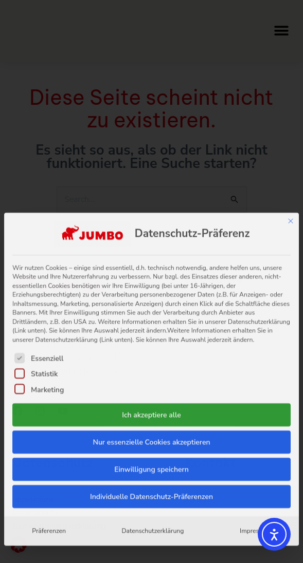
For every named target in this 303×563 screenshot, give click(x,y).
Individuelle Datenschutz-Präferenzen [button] (151, 408)
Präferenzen (49, 442)
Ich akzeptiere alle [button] (151, 326)
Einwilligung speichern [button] (151, 381)
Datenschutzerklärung (152, 442)
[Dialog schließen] (290, 132)
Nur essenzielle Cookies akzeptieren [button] (151, 354)
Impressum (255, 442)
